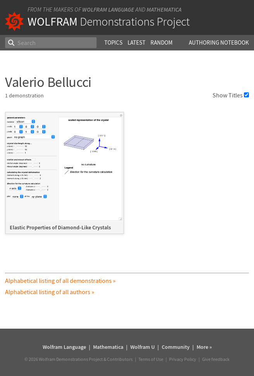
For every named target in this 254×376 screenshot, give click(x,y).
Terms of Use (150, 359)
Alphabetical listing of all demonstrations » (60, 280)
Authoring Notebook (219, 42)
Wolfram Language (108, 9)
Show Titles (231, 95)
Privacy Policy (182, 359)
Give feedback (216, 359)
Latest (136, 42)
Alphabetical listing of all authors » (49, 292)
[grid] (127, 177)
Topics (113, 42)
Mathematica (164, 9)
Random (161, 42)
